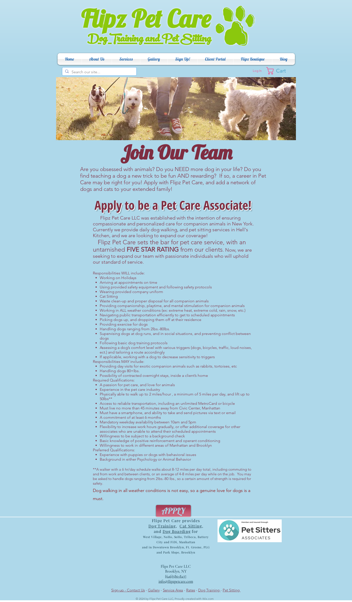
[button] (97, 59)
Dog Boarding (177, 531)
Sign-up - (119, 590)
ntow (163, 547)
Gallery (154, 590)
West (146, 537)
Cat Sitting (191, 525)
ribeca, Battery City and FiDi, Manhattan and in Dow (175, 542)
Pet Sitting (232, 590)
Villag (155, 537)
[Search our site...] (99, 72)
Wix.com (208, 599)
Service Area (173, 590)
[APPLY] (173, 511)
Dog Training (209, 590)
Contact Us (136, 590)
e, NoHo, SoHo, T (173, 537)
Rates (190, 590)
